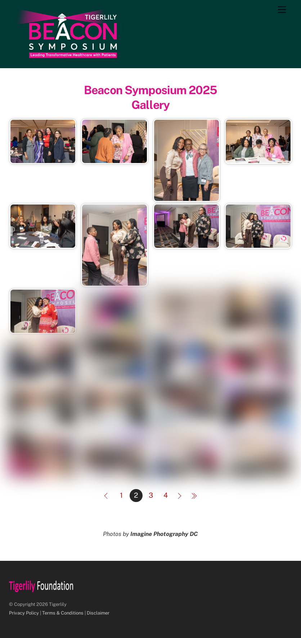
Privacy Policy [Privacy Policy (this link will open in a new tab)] (24, 613)
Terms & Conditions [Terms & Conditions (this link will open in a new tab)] (63, 613)
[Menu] (282, 10)
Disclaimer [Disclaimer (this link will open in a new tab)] (98, 613)
